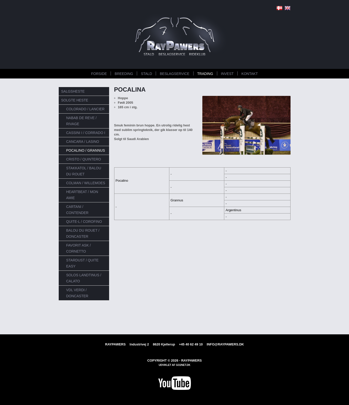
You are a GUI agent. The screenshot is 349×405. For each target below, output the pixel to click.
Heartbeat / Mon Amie (82, 195)
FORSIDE (99, 74)
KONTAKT (249, 74)
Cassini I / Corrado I (85, 133)
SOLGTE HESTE (74, 100)
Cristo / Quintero (83, 159)
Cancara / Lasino (82, 142)
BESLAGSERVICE (174, 74)
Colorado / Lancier (85, 109)
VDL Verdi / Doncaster (77, 293)
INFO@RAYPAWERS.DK (225, 344)
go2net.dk (183, 365)
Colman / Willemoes (85, 183)
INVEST (227, 74)
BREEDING (124, 74)
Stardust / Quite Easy (82, 263)
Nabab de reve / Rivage (81, 121)
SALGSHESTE (73, 91)
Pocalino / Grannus (85, 150)
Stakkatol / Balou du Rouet (83, 171)
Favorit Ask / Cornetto (78, 248)
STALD (146, 74)
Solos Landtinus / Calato (83, 278)
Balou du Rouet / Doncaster (83, 233)
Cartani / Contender (77, 210)
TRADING (205, 74)
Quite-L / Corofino (84, 222)
